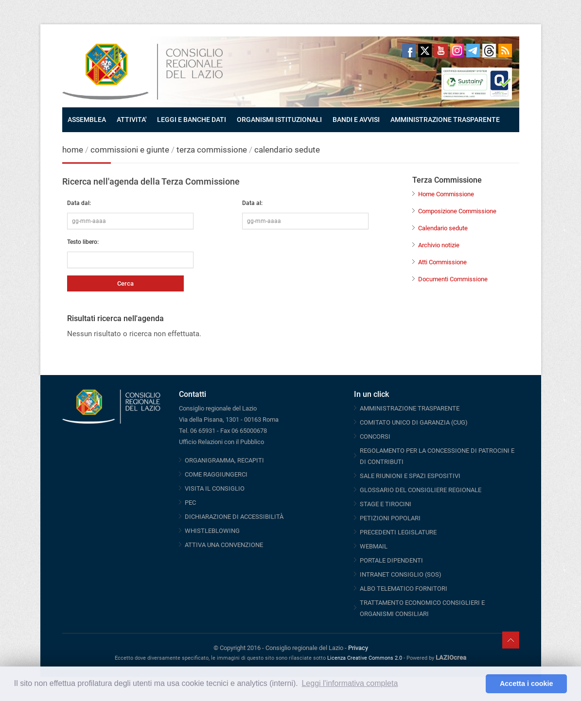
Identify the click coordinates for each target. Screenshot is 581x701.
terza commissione (211, 149)
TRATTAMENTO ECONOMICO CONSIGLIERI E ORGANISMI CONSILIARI (422, 608)
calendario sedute (287, 149)
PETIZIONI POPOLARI (390, 518)
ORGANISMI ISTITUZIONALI (279, 119)
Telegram (473, 50)
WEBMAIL (373, 546)
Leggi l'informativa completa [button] (349, 683)
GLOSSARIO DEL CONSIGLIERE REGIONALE (420, 490)
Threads (489, 50)
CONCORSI (375, 436)
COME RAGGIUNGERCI (216, 474)
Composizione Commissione (457, 211)
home (72, 149)
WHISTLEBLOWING (212, 530)
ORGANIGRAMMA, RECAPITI (224, 460)
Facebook (409, 50)
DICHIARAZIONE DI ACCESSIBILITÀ (234, 516)
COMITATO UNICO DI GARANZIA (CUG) (414, 422)
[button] (475, 684)
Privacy (358, 647)
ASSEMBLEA (87, 119)
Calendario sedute (443, 228)
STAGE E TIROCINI (385, 504)
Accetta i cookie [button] (526, 683)
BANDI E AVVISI (356, 119)
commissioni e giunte (129, 149)
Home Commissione (446, 194)
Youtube (441, 50)
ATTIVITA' (131, 119)
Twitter (425, 50)
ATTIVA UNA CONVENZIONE (224, 544)
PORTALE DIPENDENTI (391, 560)
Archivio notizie (438, 245)
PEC (190, 502)
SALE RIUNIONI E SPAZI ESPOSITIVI (410, 475)
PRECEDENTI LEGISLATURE (398, 532)
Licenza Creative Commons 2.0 (364, 658)
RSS (505, 50)
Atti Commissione (442, 262)
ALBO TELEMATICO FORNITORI (403, 588)
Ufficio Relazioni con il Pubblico (221, 441)
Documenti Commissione (453, 279)
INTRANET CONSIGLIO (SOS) (400, 574)
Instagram (457, 50)
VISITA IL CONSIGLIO (215, 488)
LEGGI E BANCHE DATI (191, 119)
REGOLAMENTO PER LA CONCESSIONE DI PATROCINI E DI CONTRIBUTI (437, 456)
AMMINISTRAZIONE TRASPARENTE (445, 119)
